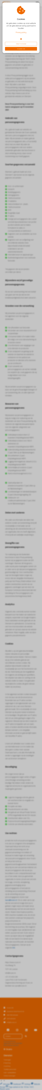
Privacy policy (21, 32)
